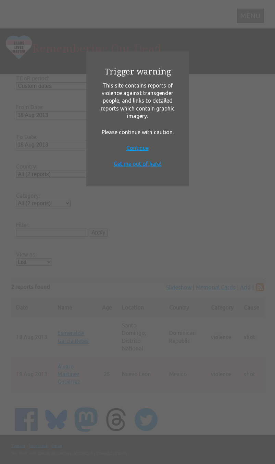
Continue (137, 148)
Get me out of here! (137, 164)
